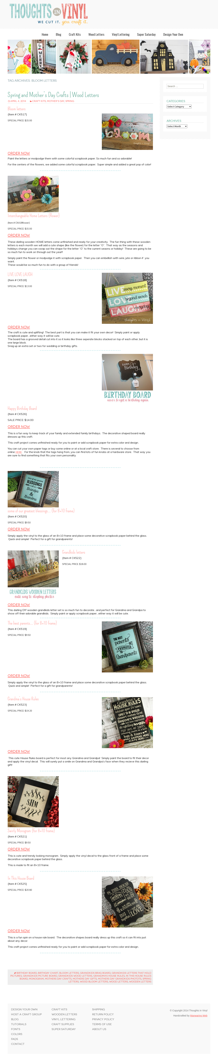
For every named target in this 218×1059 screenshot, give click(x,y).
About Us (99, 1029)
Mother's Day (55, 101)
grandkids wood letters (75, 975)
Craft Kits (75, 34)
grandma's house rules (109, 975)
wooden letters (140, 981)
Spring (69, 101)
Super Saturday (146, 34)
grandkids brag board (95, 973)
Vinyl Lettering (121, 34)
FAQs (14, 1039)
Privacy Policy (103, 1019)
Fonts (15, 1029)
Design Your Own (173, 34)
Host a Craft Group (26, 1014)
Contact (18, 1044)
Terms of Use (102, 1024)
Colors (16, 1034)
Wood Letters (96, 34)
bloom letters (69, 973)
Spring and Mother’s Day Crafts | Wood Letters (53, 95)
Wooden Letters (64, 1014)
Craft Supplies (63, 1024)
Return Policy (103, 1014)
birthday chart (48, 973)
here (18, 452)
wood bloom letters (94, 981)
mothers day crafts (58, 978)
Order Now (19, 153)
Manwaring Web (198, 1015)
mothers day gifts (85, 978)
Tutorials (18, 1024)
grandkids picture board (40, 975)
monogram (36, 978)
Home (45, 34)
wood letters (118, 981)
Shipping (98, 1009)
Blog (58, 34)
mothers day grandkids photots (119, 978)
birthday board (27, 973)
